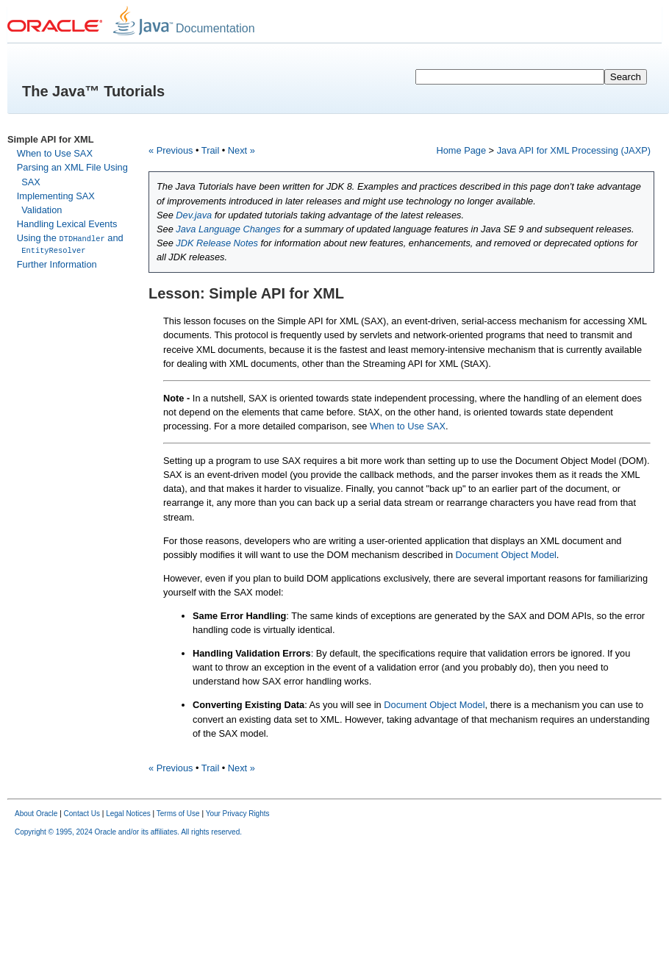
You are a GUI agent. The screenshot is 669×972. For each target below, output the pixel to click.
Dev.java (194, 215)
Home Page (461, 150)
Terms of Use (178, 814)
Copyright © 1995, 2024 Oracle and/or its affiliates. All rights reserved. (128, 832)
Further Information (57, 263)
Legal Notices (128, 814)
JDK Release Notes (217, 243)
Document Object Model (506, 554)
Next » (241, 150)
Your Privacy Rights (238, 814)
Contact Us (82, 814)
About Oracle (36, 814)
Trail (210, 150)
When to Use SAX (55, 153)
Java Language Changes (228, 229)
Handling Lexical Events (67, 223)
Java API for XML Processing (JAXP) (574, 150)
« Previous (171, 150)
